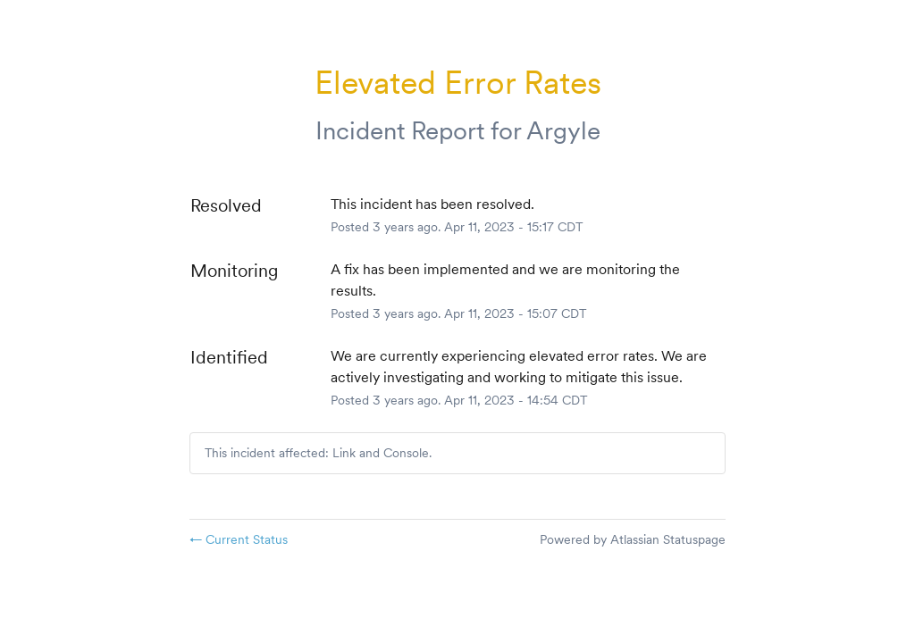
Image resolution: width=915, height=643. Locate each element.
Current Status (238, 539)
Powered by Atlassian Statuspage (633, 539)
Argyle (563, 130)
